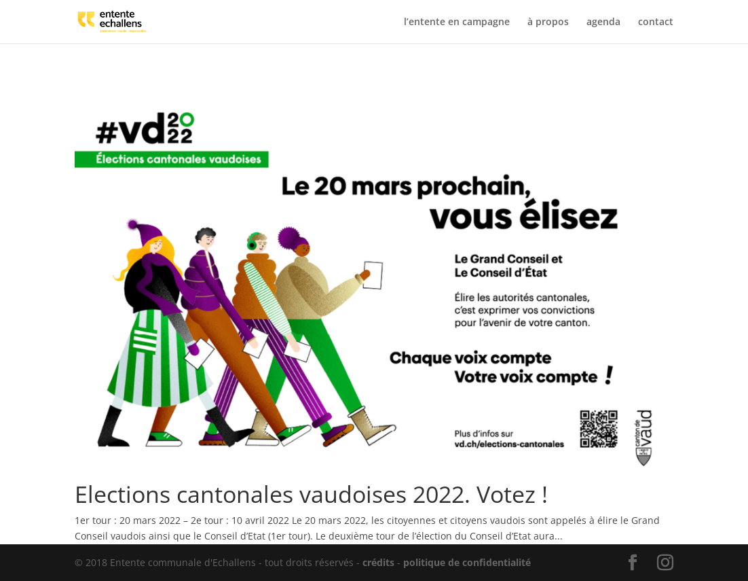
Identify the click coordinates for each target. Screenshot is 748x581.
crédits (378, 562)
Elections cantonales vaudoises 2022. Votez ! (311, 494)
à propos (548, 22)
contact (655, 22)
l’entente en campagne (457, 22)
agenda (603, 22)
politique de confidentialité (467, 562)
